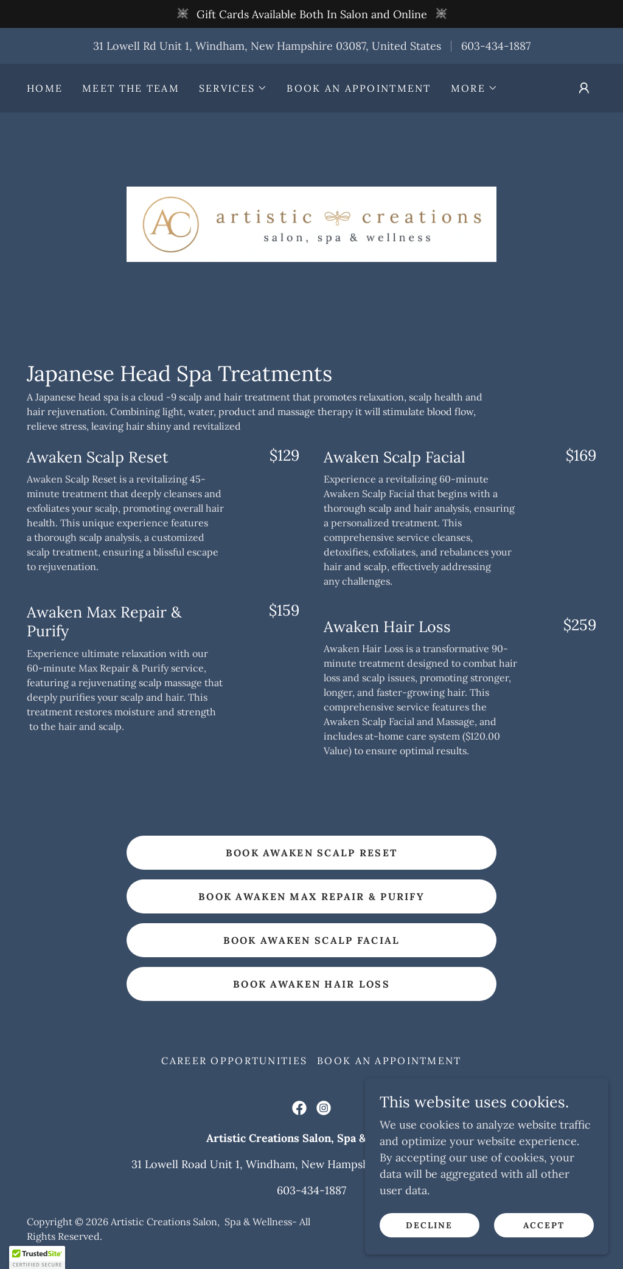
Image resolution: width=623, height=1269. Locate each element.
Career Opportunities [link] (234, 1060)
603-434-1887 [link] (496, 46)
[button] (233, 88)
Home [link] (45, 88)
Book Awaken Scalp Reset (312, 853)
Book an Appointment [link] (359, 88)
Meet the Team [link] (130, 88)
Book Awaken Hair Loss (311, 984)
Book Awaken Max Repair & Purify (311, 896)
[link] (311, 223)
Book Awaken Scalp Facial (311, 940)
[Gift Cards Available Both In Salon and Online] (311, 14)
